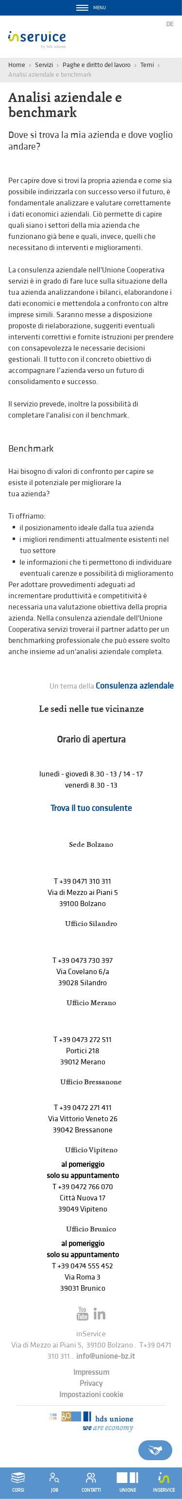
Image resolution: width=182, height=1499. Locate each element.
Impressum (91, 1372)
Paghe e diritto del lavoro (97, 65)
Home (16, 65)
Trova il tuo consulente (91, 808)
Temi (147, 65)
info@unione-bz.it (105, 1356)
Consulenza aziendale (135, 686)
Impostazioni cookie (91, 1394)
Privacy (91, 1383)
